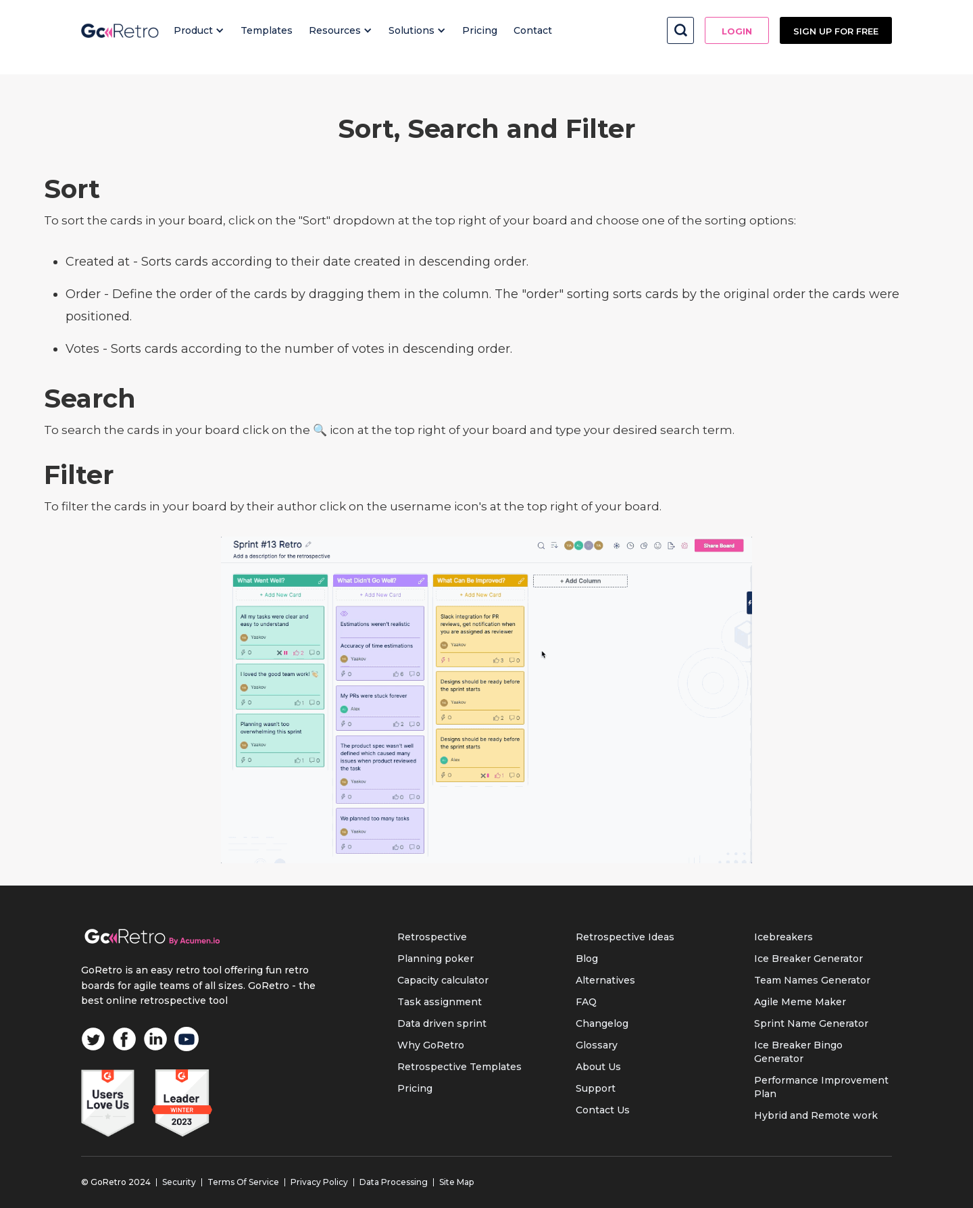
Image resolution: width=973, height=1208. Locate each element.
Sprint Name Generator (811, 1023)
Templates (267, 30)
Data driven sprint (442, 1023)
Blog (587, 958)
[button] (199, 30)
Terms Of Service (243, 1182)
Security (179, 1182)
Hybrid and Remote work (816, 1115)
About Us (598, 1067)
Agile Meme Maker (800, 1002)
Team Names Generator (812, 980)
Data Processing (393, 1182)
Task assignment (439, 1002)
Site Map (456, 1182)
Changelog (602, 1023)
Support (596, 1088)
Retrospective (432, 937)
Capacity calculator (443, 980)
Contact (533, 30)
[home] (120, 30)
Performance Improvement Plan (821, 1087)
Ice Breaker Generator (808, 958)
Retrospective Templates (459, 1067)
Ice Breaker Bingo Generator (798, 1052)
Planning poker (435, 958)
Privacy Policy (319, 1182)
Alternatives (605, 980)
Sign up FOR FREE (835, 31)
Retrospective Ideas (625, 937)
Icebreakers (783, 937)
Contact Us (603, 1110)
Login (737, 31)
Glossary (597, 1045)
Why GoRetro (430, 1045)
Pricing (479, 30)
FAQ (586, 1002)
